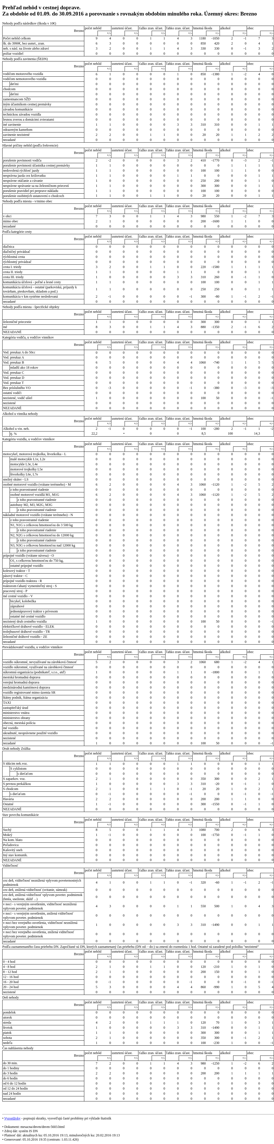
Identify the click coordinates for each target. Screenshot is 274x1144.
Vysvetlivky (12, 1118)
